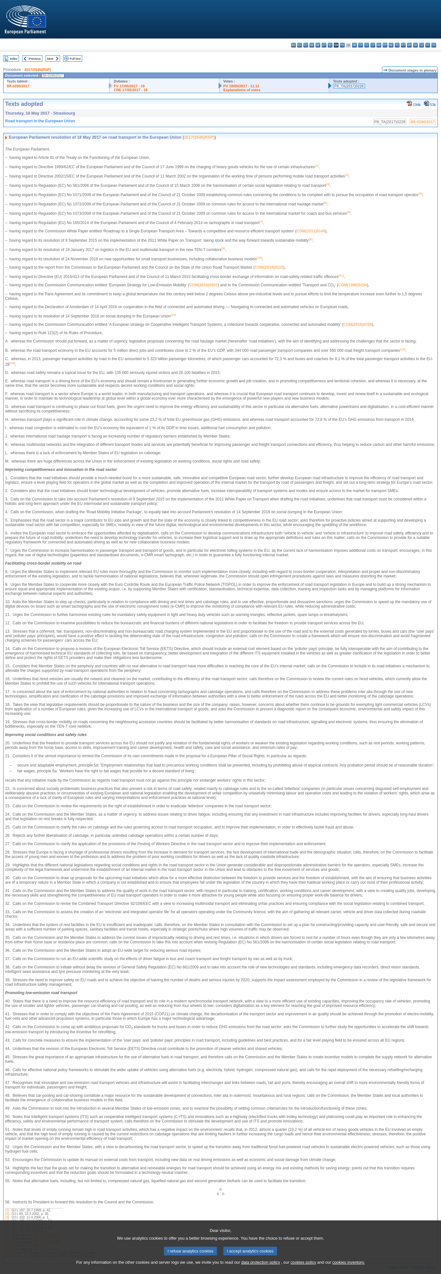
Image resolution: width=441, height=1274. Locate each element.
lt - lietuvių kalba (372, 45)
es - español (299, 45)
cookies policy (303, 1269)
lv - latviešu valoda (366, 45)
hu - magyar (378, 45)
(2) (7, 1214)
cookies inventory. (348, 1269)
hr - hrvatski (354, 45)
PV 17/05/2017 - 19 (129, 86)
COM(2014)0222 (269, 267)
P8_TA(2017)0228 (349, 86)
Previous (35, 58)
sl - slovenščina (421, 45)
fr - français (342, 45)
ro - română (409, 45)
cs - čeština (305, 45)
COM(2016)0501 (203, 285)
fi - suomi (427, 45)
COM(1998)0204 (352, 285)
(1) (7, 1210)
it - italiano (360, 45)
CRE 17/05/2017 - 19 (130, 90)
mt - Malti (385, 45)
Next (50, 58)
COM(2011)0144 (311, 231)
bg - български (293, 45)
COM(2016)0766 (357, 324)
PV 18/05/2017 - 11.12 (241, 86)
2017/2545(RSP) (37, 70)
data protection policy (260, 1269)
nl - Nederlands (391, 45)
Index (13, 58)
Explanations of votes (242, 90)
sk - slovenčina (415, 45)
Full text (75, 58)
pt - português (403, 45)
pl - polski (397, 45)
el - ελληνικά (330, 45)
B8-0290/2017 (18, 86)
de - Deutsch (318, 45)
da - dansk (311, 45)
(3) (7, 1217)
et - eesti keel (324, 45)
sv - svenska (433, 45)
